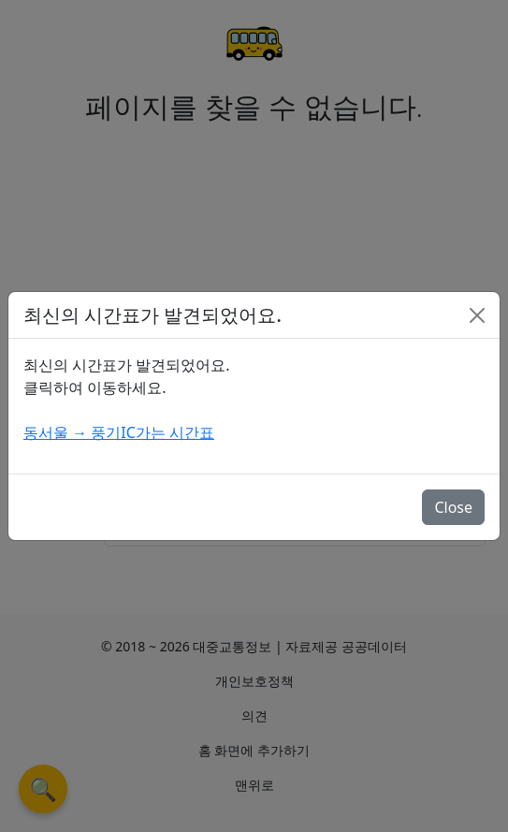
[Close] (477, 315)
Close (453, 507)
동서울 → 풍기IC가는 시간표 (118, 432)
